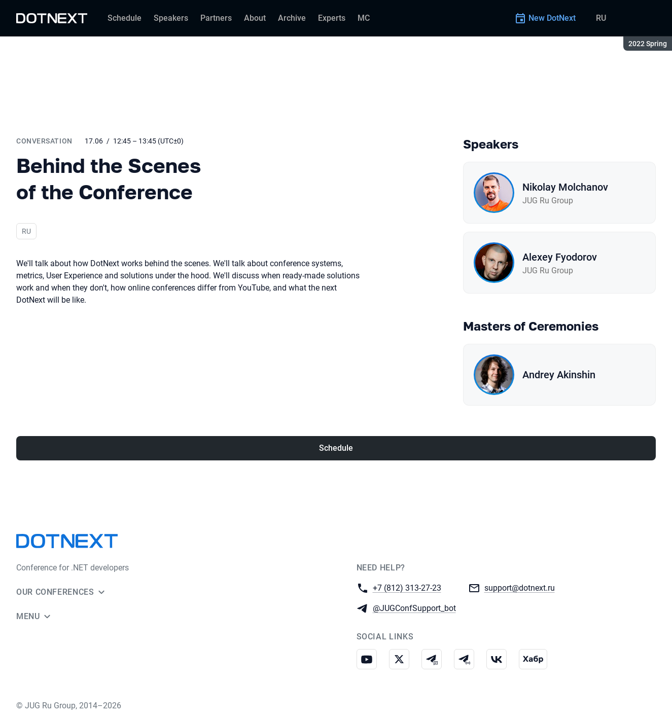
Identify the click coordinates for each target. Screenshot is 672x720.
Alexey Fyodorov (559, 257)
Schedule (336, 448)
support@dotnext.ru (519, 587)
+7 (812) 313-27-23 (407, 587)
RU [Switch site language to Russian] (601, 18)
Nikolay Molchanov (565, 187)
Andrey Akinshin (558, 375)
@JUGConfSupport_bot (414, 607)
